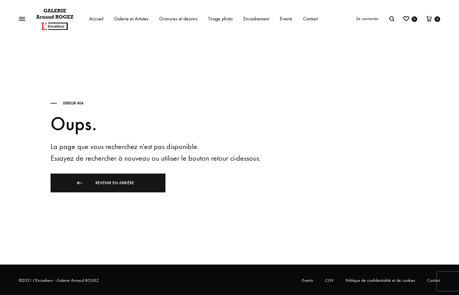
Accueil (96, 19)
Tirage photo (220, 19)
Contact (310, 19)
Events (286, 19)
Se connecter (367, 18)
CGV (329, 280)
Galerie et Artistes (131, 19)
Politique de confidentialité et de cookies (380, 280)
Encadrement (256, 19)
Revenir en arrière (105, 183)
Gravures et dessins (178, 19)
